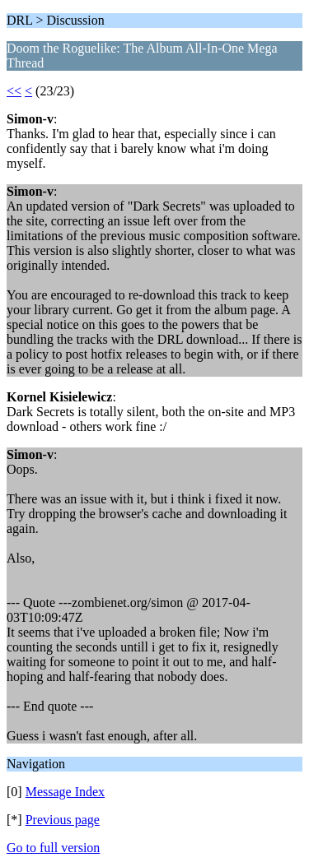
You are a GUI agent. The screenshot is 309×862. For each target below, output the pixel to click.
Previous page (63, 820)
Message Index (65, 792)
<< (14, 91)
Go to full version (53, 848)
